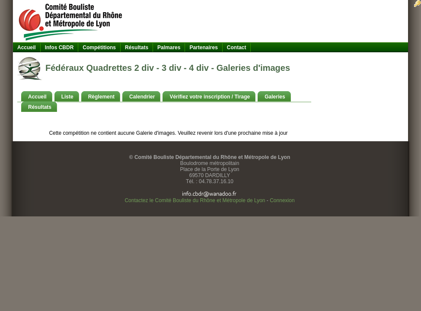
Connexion (282, 200)
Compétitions (99, 47)
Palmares (168, 47)
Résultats (136, 47)
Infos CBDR (59, 47)
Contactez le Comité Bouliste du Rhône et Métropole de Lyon (194, 200)
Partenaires (203, 47)
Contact (236, 47)
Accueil (26, 47)
